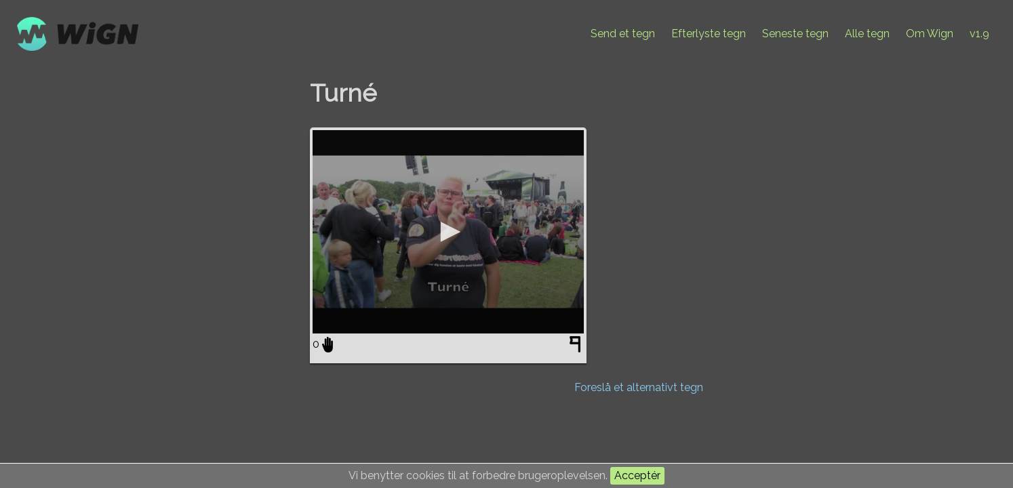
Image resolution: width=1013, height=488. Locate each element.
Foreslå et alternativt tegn (638, 387)
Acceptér (637, 475)
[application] (448, 231)
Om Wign (929, 33)
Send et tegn (623, 33)
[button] (448, 232)
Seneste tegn (795, 33)
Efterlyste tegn (708, 33)
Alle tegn (867, 33)
